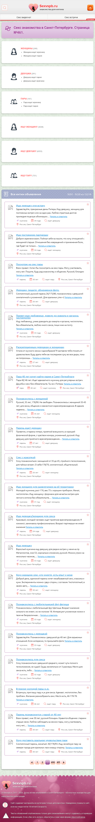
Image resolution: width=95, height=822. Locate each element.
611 (58, 762)
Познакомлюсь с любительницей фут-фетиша (42, 604)
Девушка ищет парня (32, 77)
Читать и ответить (58, 216)
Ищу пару (26, 175)
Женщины (27, 48)
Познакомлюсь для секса (30, 659)
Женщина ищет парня (32, 56)
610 (53, 762)
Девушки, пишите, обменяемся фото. (37, 289)
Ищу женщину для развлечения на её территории (45, 486)
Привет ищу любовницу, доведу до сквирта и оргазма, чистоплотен (47, 316)
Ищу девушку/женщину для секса (35, 515)
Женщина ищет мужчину (34, 52)
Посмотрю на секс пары (29, 264)
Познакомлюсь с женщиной (32, 398)
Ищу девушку (29, 151)
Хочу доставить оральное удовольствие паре (41, 740)
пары (24, 98)
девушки (26, 73)
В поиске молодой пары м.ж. (32, 688)
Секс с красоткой (25, 457)
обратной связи (78, 817)
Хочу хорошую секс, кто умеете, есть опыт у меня (44, 574)
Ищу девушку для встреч (30, 205)
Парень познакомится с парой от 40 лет (38, 714)
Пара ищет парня (30, 106)
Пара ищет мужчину (32, 102)
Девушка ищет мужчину (33, 81)
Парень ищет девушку (28, 427)
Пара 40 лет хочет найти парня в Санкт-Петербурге (45, 376)
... (47, 762)
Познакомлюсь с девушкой (31, 633)
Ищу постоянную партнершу (32, 234)
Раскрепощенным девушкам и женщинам (40, 347)
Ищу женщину (29, 127)
